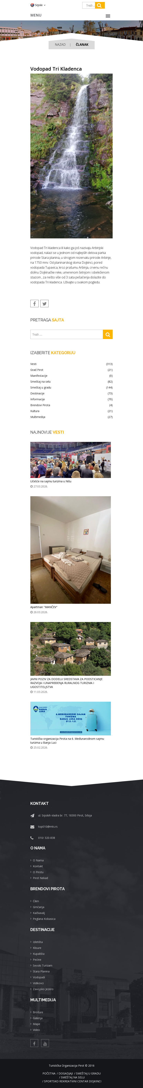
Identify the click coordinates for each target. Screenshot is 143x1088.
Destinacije (71, 393)
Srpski (37, 5)
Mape (36, 1024)
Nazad (60, 44)
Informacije (71, 399)
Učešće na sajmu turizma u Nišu (50, 481)
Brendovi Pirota (71, 405)
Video (36, 1030)
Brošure (38, 1012)
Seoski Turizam (42, 965)
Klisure (37, 948)
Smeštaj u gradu (71, 387)
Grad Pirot (71, 369)
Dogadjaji (66, 1073)
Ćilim (36, 901)
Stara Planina (41, 971)
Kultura (71, 411)
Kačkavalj (39, 913)
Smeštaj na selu (71, 381)
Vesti (71, 364)
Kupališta (38, 954)
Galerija (38, 1018)
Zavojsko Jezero (43, 989)
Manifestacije (71, 375)
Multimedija (71, 417)
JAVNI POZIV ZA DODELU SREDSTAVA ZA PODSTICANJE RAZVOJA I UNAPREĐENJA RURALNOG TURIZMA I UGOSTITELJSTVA (66, 683)
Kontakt (38, 866)
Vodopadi (39, 977)
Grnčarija (38, 907)
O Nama (38, 860)
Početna (49, 1073)
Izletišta (38, 942)
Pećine (37, 959)
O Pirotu (38, 872)
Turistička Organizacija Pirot (66, 1065)
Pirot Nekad (40, 878)
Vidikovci (38, 983)
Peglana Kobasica (44, 919)
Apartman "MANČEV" (43, 607)
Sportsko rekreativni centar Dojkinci (72, 1081)
